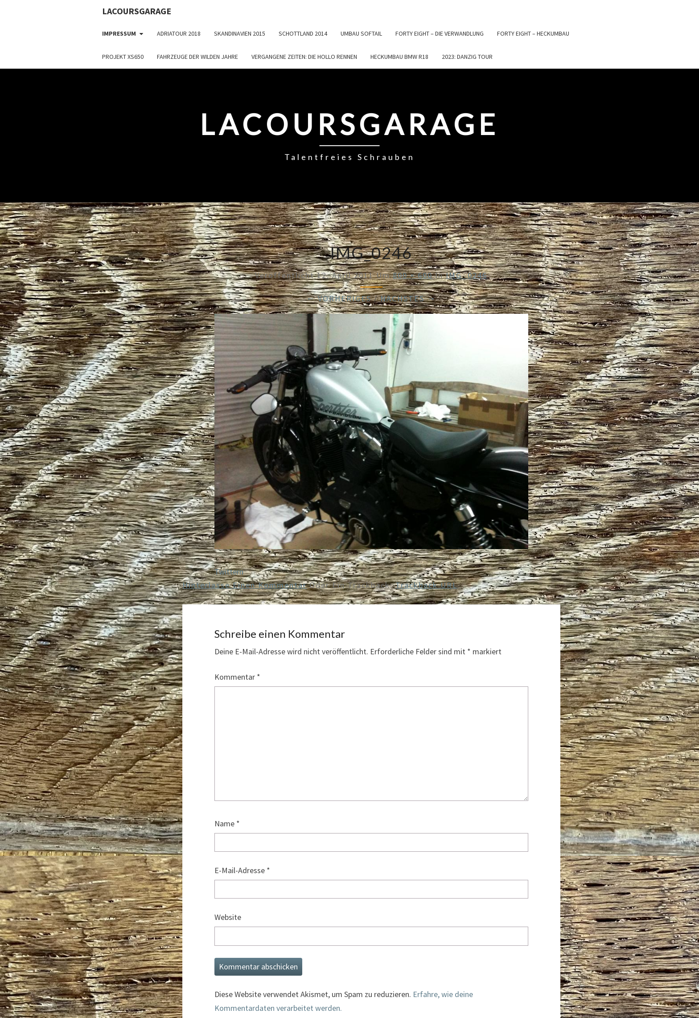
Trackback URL (426, 585)
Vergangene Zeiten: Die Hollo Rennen (304, 57)
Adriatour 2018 (179, 33)
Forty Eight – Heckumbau (533, 33)
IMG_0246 (466, 275)
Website (227, 917)
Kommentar (237, 677)
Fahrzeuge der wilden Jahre (197, 57)
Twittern (228, 571)
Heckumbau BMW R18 (399, 57)
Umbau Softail (361, 33)
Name (227, 823)
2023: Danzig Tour (467, 57)
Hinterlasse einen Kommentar (244, 585)
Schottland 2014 (303, 33)
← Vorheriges (338, 298)
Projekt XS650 (123, 57)
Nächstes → (408, 298)
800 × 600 (412, 275)
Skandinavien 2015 (239, 33)
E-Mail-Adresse (242, 870)
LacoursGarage (136, 10)
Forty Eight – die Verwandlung (439, 33)
